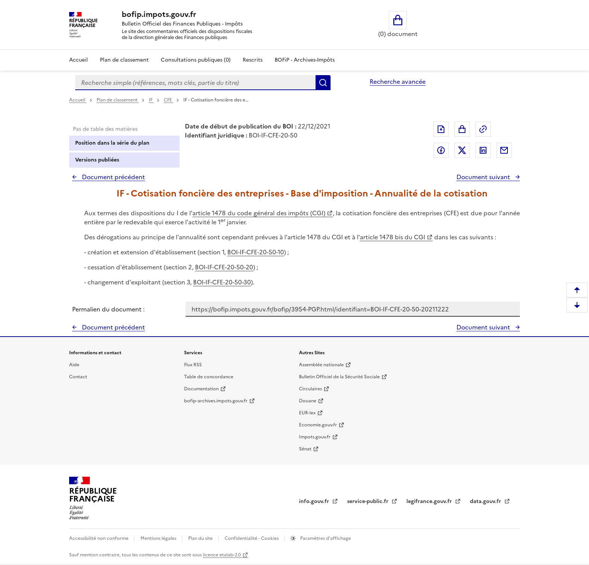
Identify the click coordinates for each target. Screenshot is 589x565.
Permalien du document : (108, 309)
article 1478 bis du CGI (392, 237)
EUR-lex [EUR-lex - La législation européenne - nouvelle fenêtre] (307, 412)
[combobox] (195, 82)
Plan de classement (118, 100)
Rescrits (253, 60)
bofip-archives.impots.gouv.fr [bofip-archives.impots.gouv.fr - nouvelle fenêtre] (216, 400)
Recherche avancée (398, 81)
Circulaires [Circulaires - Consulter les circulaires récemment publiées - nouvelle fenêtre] (310, 388)
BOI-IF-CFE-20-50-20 (224, 267)
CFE (168, 100)
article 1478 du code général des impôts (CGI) (258, 213)
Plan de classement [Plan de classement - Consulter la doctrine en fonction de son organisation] (124, 60)
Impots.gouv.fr (315, 437)
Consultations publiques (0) (196, 60)
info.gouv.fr (315, 501)
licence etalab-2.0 (222, 554)
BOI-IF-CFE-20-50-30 (222, 282)
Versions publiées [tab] (97, 160)
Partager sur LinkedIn (483, 150)
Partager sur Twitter (462, 150)
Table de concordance (208, 376)
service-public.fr (368, 501)
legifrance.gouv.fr (429, 501)
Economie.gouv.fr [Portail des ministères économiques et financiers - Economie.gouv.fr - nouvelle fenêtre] (318, 424)
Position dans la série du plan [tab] (112, 143)
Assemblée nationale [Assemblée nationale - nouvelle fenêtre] (321, 364)
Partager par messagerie (504, 150)
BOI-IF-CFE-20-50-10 (255, 252)
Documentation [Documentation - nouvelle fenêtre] (201, 388)
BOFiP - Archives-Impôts (305, 60)
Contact (78, 376)
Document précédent (112, 176)
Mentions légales (158, 538)
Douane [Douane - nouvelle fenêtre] (307, 400)
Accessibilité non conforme (99, 538)
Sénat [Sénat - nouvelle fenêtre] (305, 449)
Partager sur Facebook (441, 150)
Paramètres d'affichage (325, 538)
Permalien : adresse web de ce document (483, 129)
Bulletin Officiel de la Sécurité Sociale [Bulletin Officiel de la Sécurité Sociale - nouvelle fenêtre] (339, 376)
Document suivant (484, 176)
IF (151, 100)
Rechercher (323, 82)
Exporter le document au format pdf (441, 129)
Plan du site (201, 538)
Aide (74, 364)
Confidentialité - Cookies (252, 538)
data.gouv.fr (486, 501)
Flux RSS (193, 364)
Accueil (78, 60)
